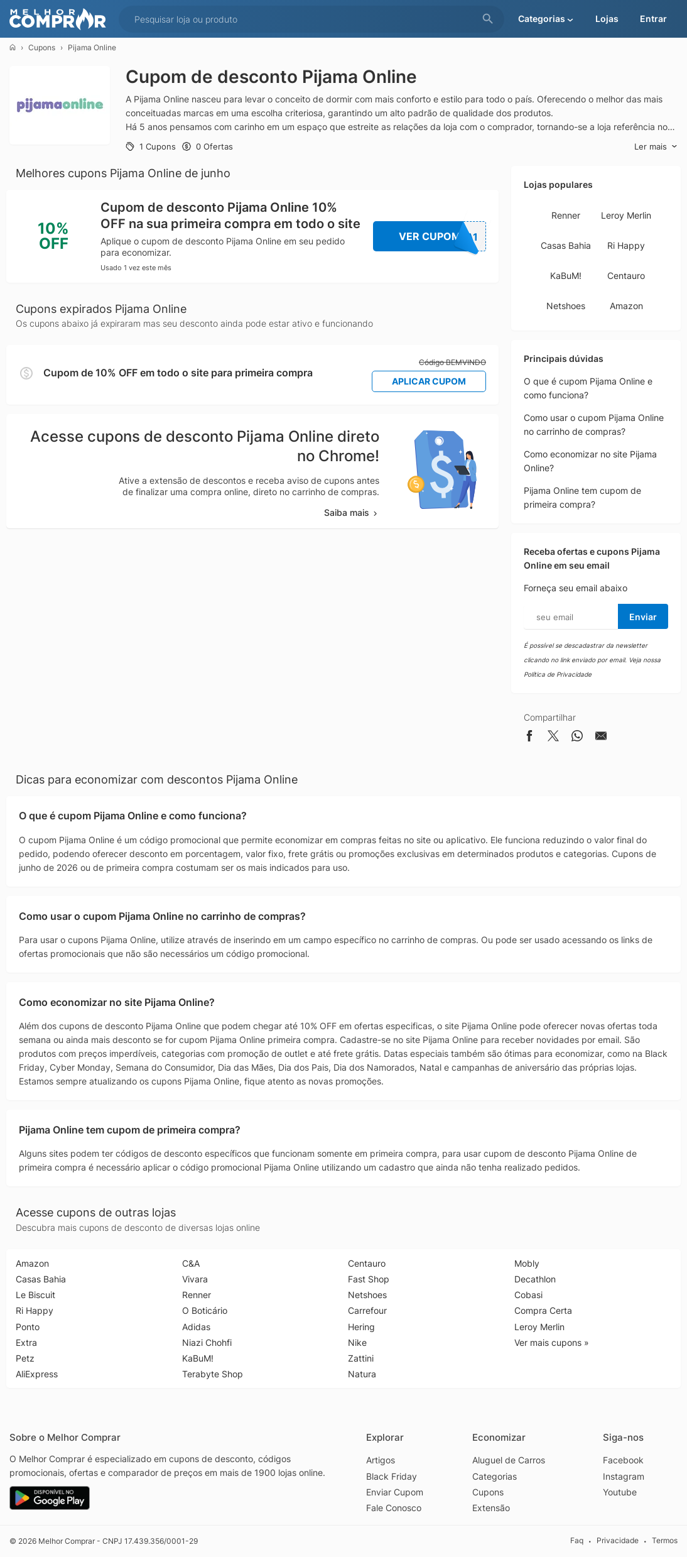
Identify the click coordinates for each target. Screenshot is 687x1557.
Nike (357, 1342)
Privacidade (618, 1541)
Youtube (620, 1492)
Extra (26, 1342)
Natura (362, 1374)
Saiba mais (351, 512)
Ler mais (656, 146)
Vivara (195, 1279)
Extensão (491, 1507)
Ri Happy (626, 245)
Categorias (494, 1476)
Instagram (623, 1476)
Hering (361, 1326)
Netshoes (565, 305)
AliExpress (37, 1374)
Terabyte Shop (212, 1374)
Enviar (643, 616)
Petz (25, 1358)
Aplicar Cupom (429, 381)
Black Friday (391, 1476)
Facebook (623, 1460)
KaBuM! (566, 275)
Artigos (380, 1460)
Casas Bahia (566, 245)
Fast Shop (368, 1279)
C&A (191, 1263)
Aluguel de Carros (508, 1460)
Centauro (626, 275)
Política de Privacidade (558, 674)
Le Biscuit (35, 1294)
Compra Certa (543, 1310)
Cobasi (528, 1294)
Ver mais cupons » (551, 1342)
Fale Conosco (393, 1507)
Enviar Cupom (394, 1492)
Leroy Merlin (626, 215)
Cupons (41, 47)
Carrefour (367, 1310)
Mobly (526, 1263)
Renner (565, 215)
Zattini (361, 1358)
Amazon (626, 305)
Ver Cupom (443, 236)
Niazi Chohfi (207, 1342)
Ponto (28, 1326)
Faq (576, 1541)
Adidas (196, 1326)
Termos (665, 1541)
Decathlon (535, 1279)
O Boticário (204, 1310)
